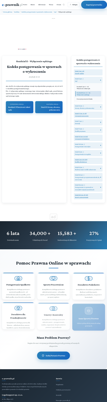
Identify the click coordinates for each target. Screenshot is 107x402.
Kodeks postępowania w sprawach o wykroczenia (37, 12)
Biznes (33, 4)
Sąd (55, 12)
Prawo (25, 4)
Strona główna (7, 12)
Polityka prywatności (63, 390)
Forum (59, 4)
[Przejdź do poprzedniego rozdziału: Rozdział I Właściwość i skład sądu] (19, 107)
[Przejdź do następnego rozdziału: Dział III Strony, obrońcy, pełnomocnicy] (49, 107)
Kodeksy (16, 12)
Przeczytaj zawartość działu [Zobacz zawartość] (84, 99)
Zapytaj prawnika (94, 5)
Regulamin (59, 384)
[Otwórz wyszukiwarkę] (64, 5)
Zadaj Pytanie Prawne (53, 355)
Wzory (51, 4)
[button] (88, 72)
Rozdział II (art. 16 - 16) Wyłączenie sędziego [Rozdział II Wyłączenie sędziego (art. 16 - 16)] (83, 93)
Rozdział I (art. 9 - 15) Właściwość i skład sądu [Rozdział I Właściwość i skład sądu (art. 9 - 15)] (83, 87)
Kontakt (58, 395)
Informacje (42, 4)
